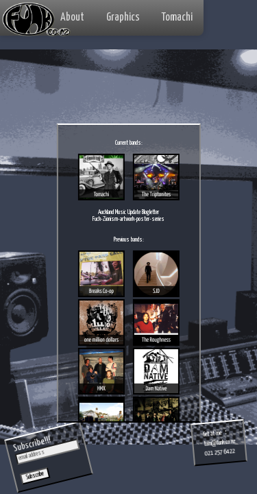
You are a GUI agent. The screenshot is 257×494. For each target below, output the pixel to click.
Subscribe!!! (31, 445)
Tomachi (177, 17)
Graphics (123, 17)
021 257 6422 (219, 452)
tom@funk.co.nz (220, 442)
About (72, 17)
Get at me (212, 434)
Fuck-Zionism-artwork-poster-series (128, 219)
